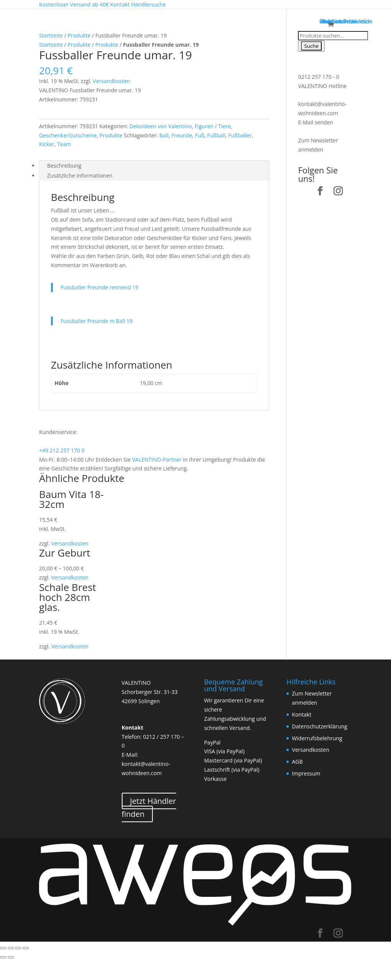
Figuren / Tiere (213, 126)
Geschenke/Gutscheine (68, 135)
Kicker (46, 144)
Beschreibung (64, 165)
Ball (164, 135)
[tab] (154, 166)
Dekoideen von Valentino (160, 126)
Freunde (181, 135)
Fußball (216, 135)
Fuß (199, 135)
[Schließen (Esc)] (3, 948)
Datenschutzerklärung (319, 726)
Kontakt (301, 714)
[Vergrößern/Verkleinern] (26, 948)
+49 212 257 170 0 (62, 450)
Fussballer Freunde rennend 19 (99, 287)
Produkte (79, 35)
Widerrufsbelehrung (317, 738)
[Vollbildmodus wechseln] (18, 948)
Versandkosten (111, 81)
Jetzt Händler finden (149, 807)
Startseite (51, 35)
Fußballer (240, 135)
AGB (297, 761)
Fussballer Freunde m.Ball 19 (97, 321)
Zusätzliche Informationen (80, 175)
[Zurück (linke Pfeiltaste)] (3, 957)
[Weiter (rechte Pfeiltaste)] (11, 957)
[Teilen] (11, 948)
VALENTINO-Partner (157, 459)
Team (64, 144)
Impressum (306, 773)
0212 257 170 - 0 (318, 76)
